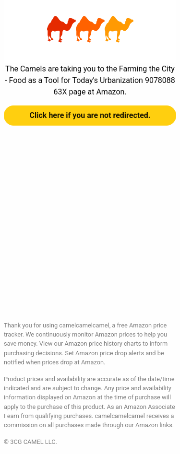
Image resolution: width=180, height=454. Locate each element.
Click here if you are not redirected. (90, 115)
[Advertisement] (90, 231)
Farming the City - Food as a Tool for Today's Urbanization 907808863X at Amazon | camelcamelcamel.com (90, 29)
